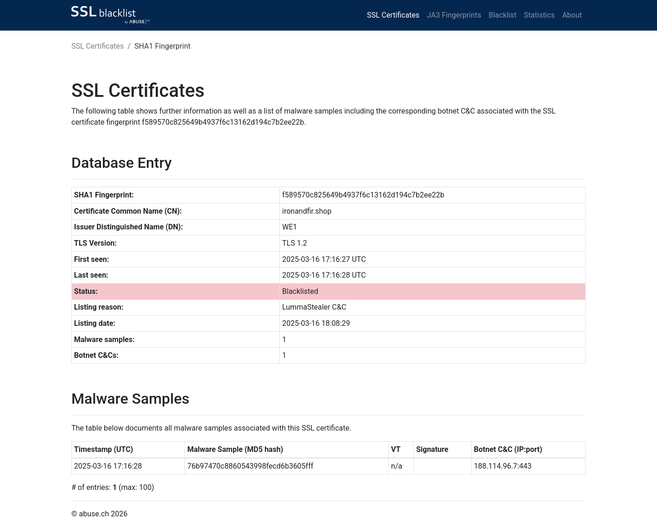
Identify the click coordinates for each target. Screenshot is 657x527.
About (572, 15)
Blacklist (502, 15)
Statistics (539, 15)
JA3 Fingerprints (454, 15)
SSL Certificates (393, 15)
